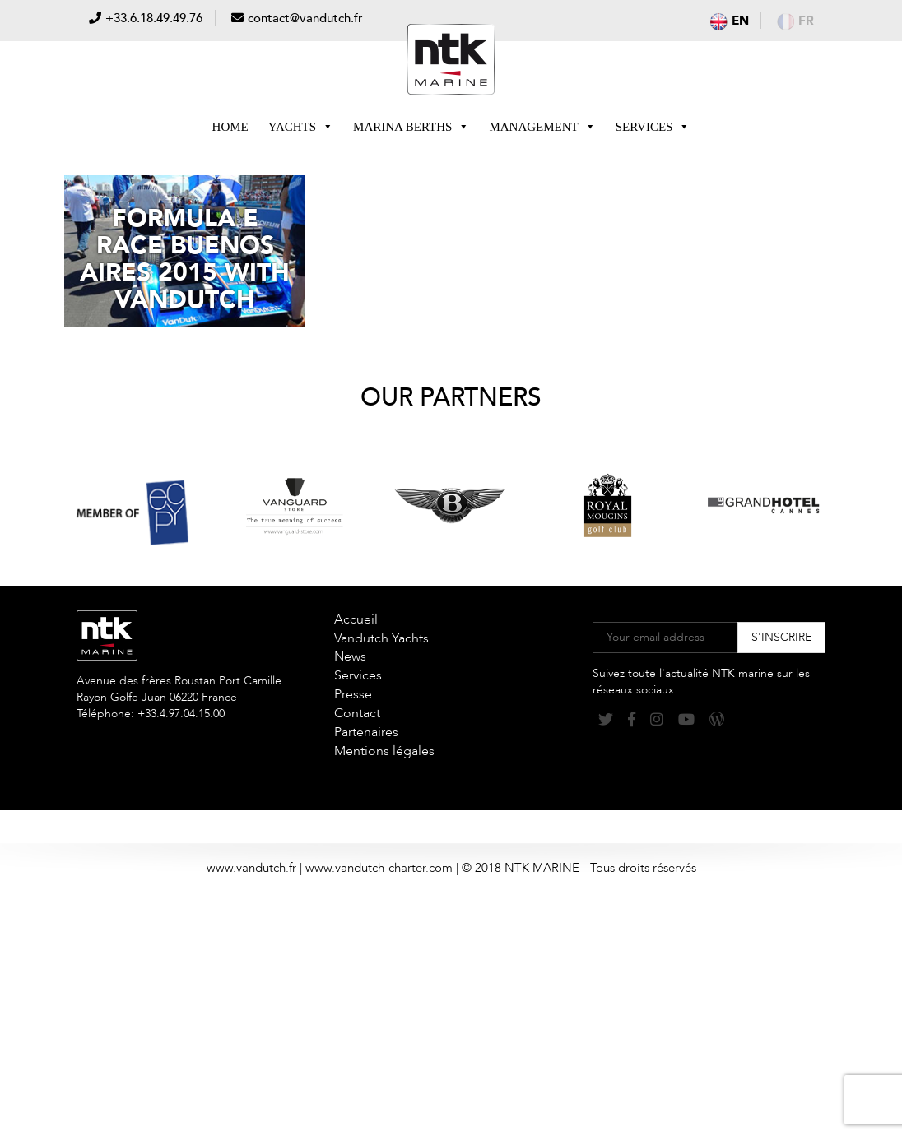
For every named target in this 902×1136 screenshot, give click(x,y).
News (350, 656)
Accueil (356, 619)
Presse (353, 694)
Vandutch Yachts (381, 638)
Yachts (300, 126)
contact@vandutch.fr (305, 18)
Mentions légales (384, 751)
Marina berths (411, 126)
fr (795, 20)
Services (653, 126)
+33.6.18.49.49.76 (153, 18)
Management (542, 126)
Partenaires (366, 732)
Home (230, 126)
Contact (357, 713)
